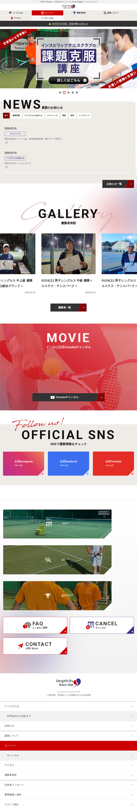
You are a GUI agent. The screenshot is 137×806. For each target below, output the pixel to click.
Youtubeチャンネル (67, 391)
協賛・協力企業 (13, 742)
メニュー (132, 7)
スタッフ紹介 (12, 712)
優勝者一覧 (64, 302)
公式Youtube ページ (113, 458)
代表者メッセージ (14, 692)
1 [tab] (60, 87)
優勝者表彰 (58, 13)
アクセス (104, 13)
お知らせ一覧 (114, 178)
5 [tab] (76, 87)
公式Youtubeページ (79, 785)
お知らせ (9, 633)
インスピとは (13, 13)
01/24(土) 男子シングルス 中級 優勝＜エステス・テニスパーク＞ (67, 278)
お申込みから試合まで (19, 624)
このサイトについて (15, 751)
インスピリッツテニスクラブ (68, 6)
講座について (81, 13)
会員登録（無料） (14, 761)
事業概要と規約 (13, 702)
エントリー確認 (13, 771)
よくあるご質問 (13, 722)
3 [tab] (68, 87)
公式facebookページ (68, 785)
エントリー (35, 13)
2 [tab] (64, 87)
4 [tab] (72, 87)
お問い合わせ (12, 732)
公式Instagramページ (57, 785)
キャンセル (126, 13)
